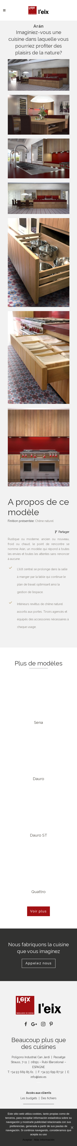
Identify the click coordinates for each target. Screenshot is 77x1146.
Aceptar (27, 1139)
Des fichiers (48, 1098)
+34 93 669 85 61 (22, 1072)
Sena (38, 722)
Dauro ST (38, 835)
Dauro (38, 778)
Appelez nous (38, 963)
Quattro (38, 891)
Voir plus (38, 911)
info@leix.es (38, 1077)
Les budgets (29, 1098)
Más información (44, 1139)
